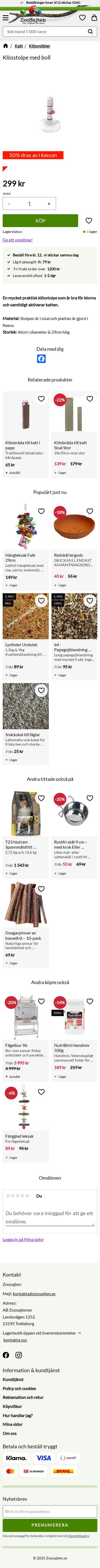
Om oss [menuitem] (10, 1433)
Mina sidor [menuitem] (12, 1424)
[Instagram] (18, 1355)
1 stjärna (8, 1195)
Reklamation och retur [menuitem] (23, 1397)
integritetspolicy (78, 1536)
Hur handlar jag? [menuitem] (18, 1415)
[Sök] (90, 31)
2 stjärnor (12, 1195)
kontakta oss (15, 1339)
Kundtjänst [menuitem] (13, 1379)
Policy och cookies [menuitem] (19, 1388)
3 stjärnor (17, 1195)
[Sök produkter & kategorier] (50, 31)
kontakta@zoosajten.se (34, 1293)
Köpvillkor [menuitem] (12, 1406)
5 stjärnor (27, 1195)
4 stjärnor (22, 1195)
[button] (6, 17)
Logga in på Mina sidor (23, 1239)
